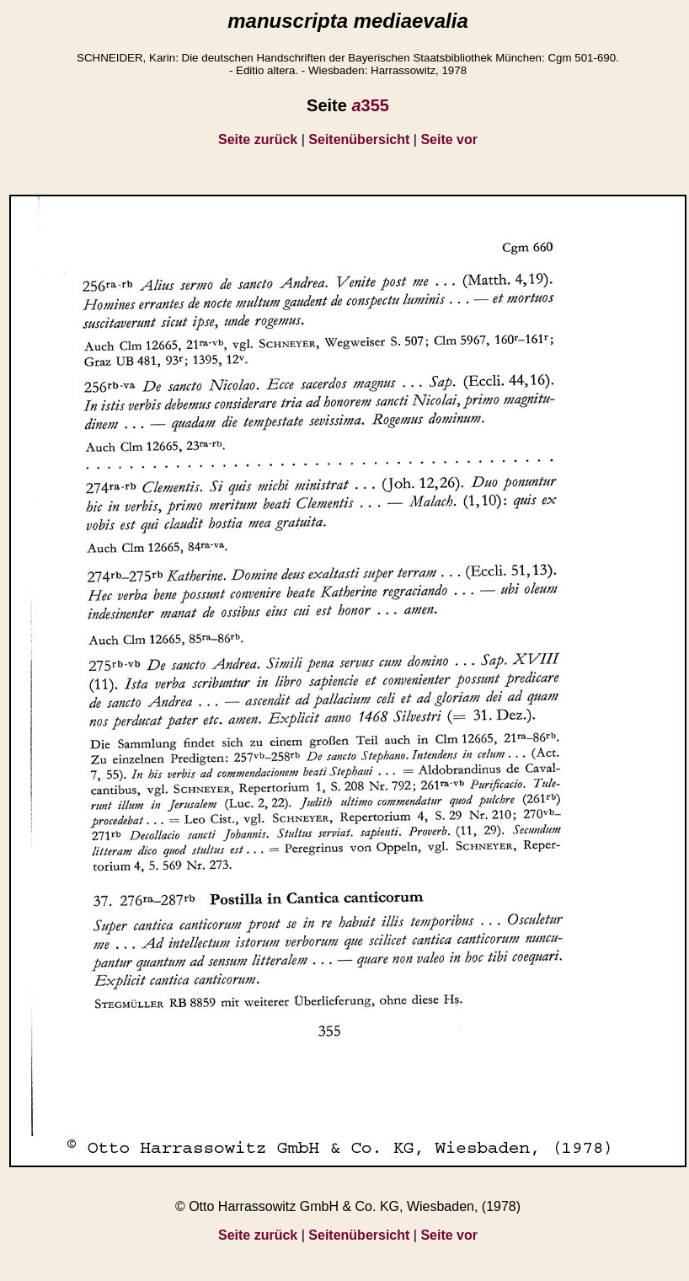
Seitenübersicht (358, 139)
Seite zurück (257, 139)
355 (370, 105)
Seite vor (449, 139)
